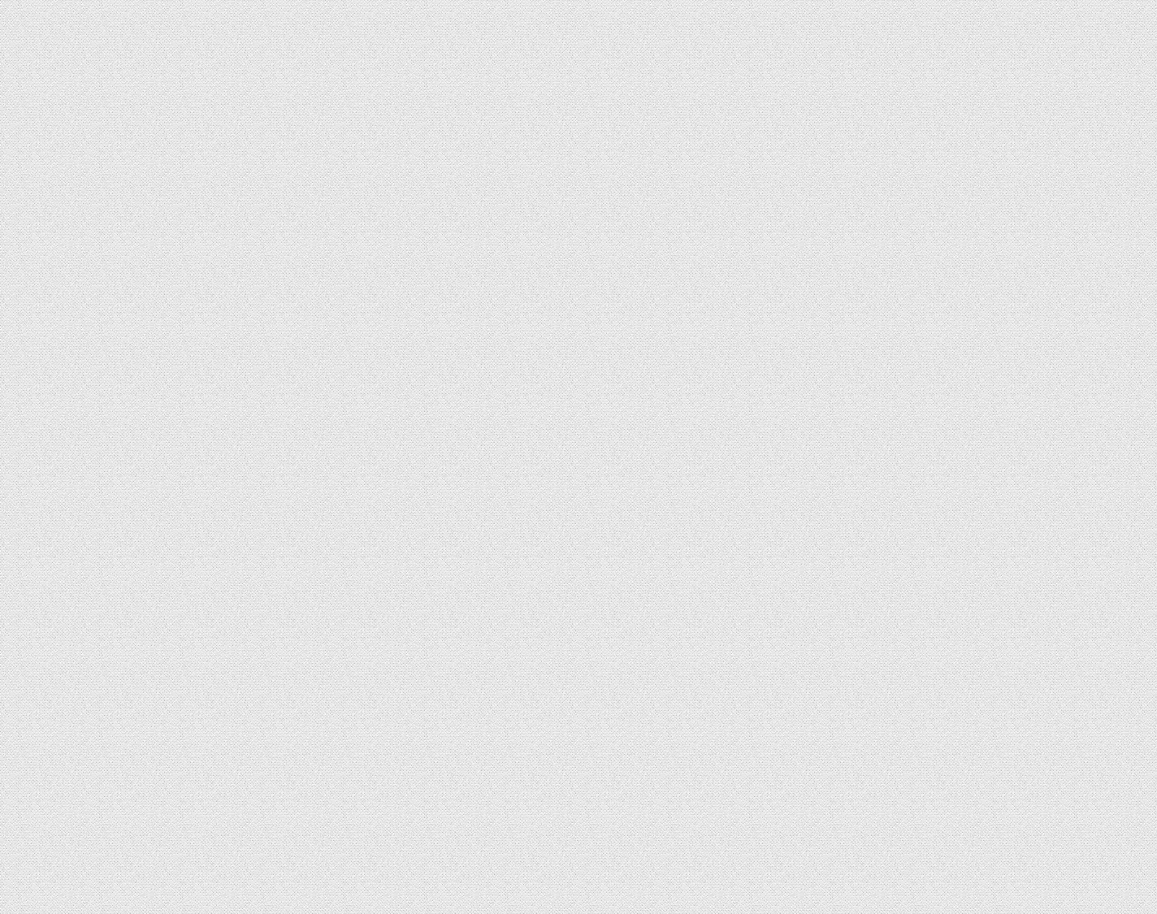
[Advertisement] (950, 396)
